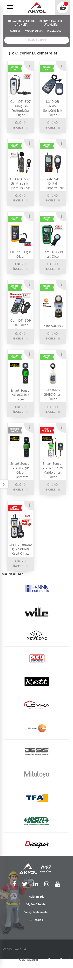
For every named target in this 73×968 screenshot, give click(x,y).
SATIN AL (15, 31)
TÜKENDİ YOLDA (14, 430)
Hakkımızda (36, 896)
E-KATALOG (54, 31)
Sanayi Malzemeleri (36, 912)
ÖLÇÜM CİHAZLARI (50, 23)
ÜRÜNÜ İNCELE (19, 125)
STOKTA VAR (14, 68)
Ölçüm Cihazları (36, 904)
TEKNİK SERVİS (34, 31)
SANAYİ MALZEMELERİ (21, 23)
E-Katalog (36, 919)
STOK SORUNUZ (46, 430)
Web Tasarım (28, 959)
